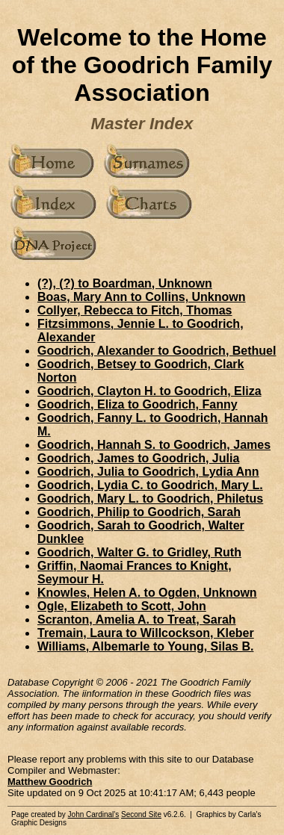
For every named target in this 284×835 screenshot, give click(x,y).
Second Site (141, 814)
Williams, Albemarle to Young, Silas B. (145, 646)
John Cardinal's (94, 814)
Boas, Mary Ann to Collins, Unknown (141, 297)
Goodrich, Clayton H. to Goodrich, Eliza (149, 391)
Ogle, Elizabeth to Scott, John (121, 606)
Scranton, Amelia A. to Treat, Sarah (136, 619)
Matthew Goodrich (49, 781)
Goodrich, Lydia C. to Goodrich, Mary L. (150, 485)
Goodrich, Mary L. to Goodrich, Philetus (150, 498)
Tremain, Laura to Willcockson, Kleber (145, 633)
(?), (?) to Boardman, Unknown (124, 283)
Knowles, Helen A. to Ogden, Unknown (147, 592)
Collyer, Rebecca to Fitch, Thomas (134, 310)
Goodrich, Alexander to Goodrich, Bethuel (156, 350)
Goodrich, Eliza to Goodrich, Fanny (137, 404)
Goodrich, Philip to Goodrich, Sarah (139, 512)
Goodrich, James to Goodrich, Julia (138, 458)
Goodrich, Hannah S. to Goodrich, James (154, 444)
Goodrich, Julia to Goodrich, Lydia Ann (148, 471)
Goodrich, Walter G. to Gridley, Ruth (139, 552)
